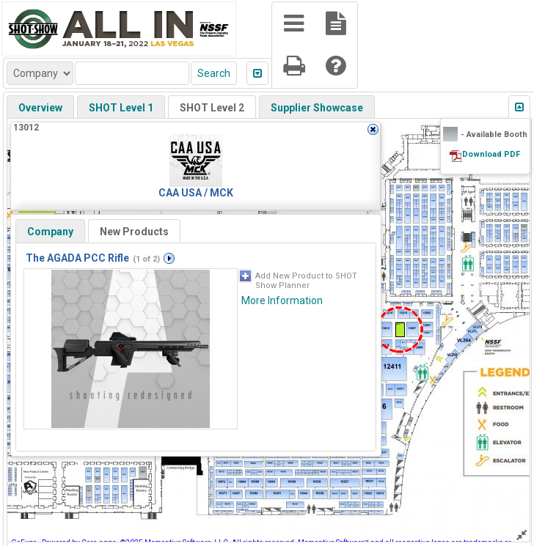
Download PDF (491, 154)
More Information (282, 300)
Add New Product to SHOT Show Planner (306, 280)
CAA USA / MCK (195, 193)
